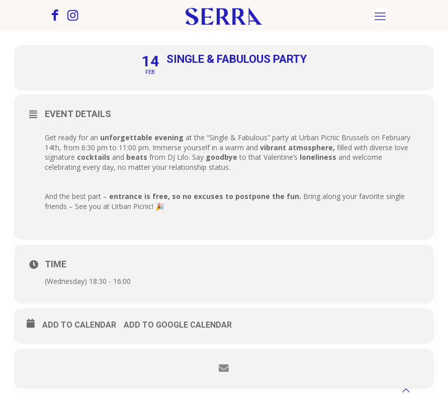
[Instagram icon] (72, 17)
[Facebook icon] (55, 17)
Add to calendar (79, 325)
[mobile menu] (380, 15)
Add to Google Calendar (178, 325)
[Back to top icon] (406, 390)
